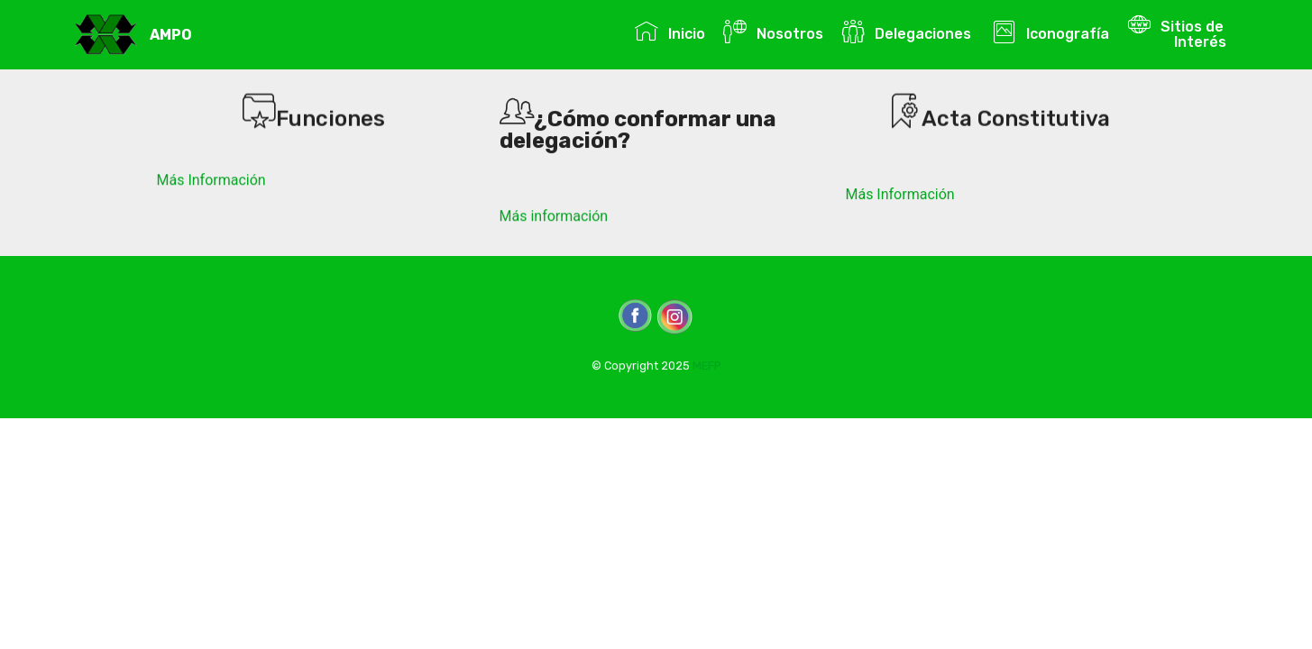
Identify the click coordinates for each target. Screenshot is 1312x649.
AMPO (171, 34)
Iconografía (1050, 31)
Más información (554, 215)
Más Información (211, 179)
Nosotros (772, 31)
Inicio (669, 31)
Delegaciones (907, 31)
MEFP (707, 365)
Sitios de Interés (1178, 31)
